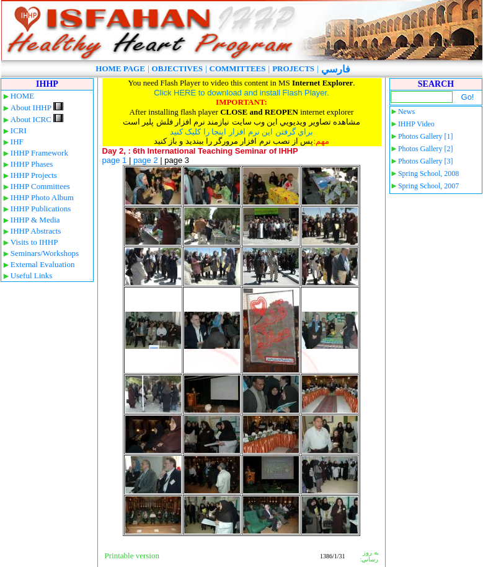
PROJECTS (293, 68)
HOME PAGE (120, 68)
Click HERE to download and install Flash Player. (241, 92)
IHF (17, 141)
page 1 (114, 160)
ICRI (19, 130)
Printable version (132, 555)
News (406, 111)
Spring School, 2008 (428, 173)
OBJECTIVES (177, 68)
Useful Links (32, 275)
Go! (467, 97)
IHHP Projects (34, 175)
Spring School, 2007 (428, 186)
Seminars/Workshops (45, 253)
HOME (22, 95)
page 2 (145, 160)
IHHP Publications (41, 208)
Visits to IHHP (34, 242)
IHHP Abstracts (36, 230)
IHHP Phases (32, 164)
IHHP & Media (35, 219)
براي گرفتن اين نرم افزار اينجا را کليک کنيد (242, 131)
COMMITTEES (238, 68)
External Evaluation (43, 264)
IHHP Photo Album (42, 197)
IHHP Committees (40, 186)
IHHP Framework (39, 152)
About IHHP (37, 107)
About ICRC (37, 119)
